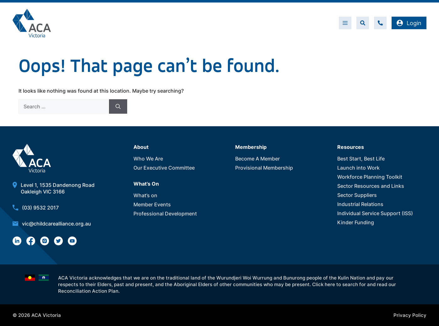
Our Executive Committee (164, 168)
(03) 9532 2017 (40, 207)
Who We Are (148, 158)
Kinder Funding (355, 222)
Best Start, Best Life (361, 158)
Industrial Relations (360, 204)
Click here (323, 284)
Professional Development (165, 213)
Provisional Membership (264, 168)
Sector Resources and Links (370, 186)
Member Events (152, 204)
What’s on (145, 195)
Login (409, 23)
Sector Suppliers (357, 195)
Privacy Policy (409, 315)
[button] (362, 23)
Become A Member (257, 158)
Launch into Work (358, 168)
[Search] (118, 106)
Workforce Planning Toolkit (369, 177)
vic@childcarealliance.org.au (56, 223)
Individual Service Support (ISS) (375, 213)
